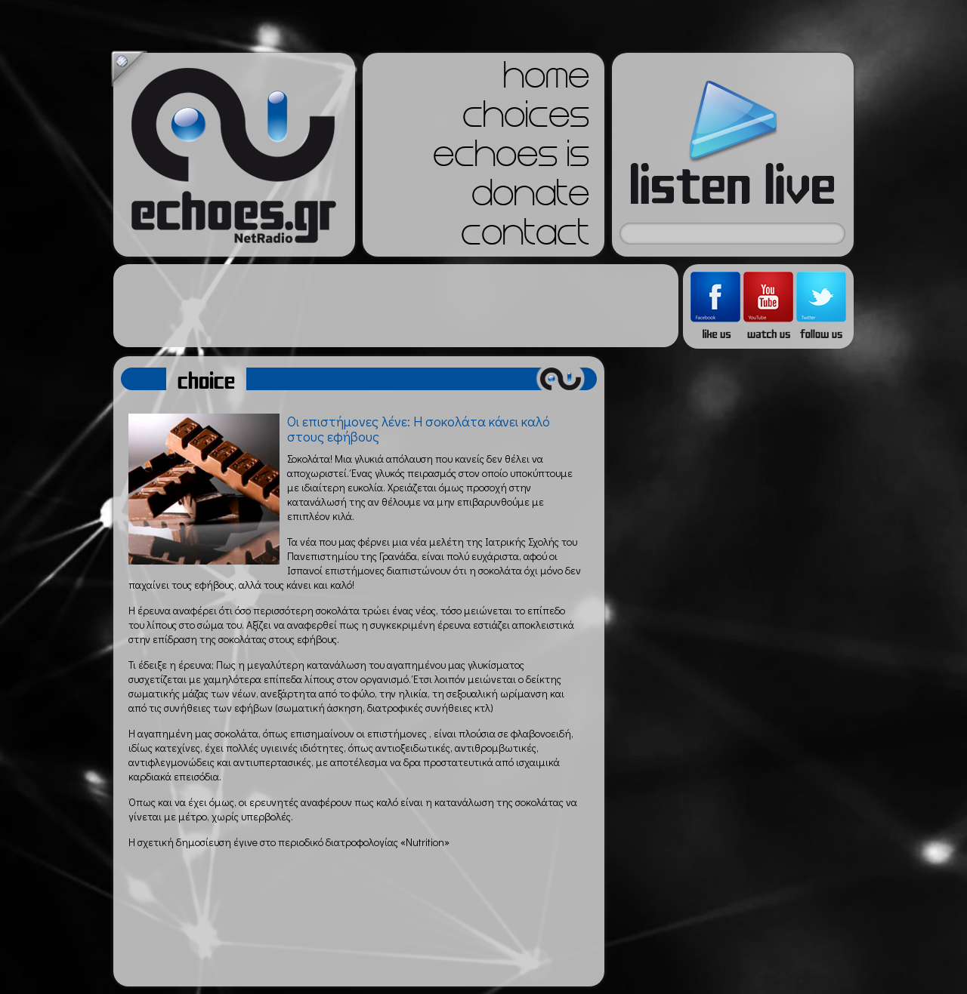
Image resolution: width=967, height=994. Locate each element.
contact (525, 237)
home (546, 80)
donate (530, 198)
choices (525, 119)
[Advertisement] (396, 306)
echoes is (511, 158)
